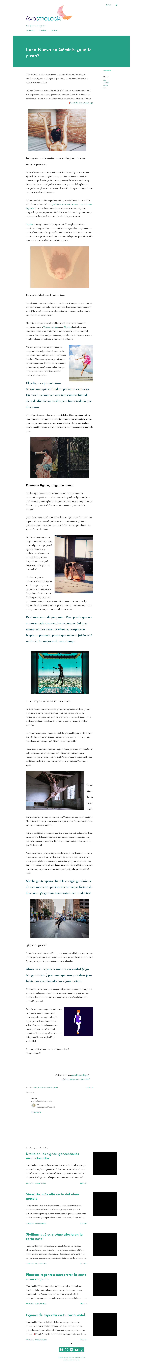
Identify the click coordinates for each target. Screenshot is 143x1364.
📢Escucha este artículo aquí (81, 102)
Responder (36, 1112)
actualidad (106, 82)
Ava (38, 1104)
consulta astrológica (79, 1075)
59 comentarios (41, 1263)
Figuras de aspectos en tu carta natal (55, 1315)
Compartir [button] (107, 70)
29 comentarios (41, 1340)
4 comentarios (40, 1223)
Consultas (42, 30)
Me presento (29, 30)
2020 (104, 80)
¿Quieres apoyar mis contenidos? (76, 1079)
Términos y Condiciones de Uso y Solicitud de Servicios (71, 1357)
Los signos (53, 30)
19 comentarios (40, 1304)
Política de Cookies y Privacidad (71, 1360)
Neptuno (68, 327)
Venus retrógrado (50, 327)
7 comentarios (40, 1183)
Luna (104, 88)
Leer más (83, 1183)
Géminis (29, 224)
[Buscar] (108, 5)
